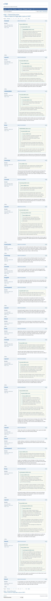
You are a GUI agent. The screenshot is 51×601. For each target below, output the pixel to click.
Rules (15, 9)
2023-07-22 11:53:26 (22, 266)
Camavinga (7, 160)
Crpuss (6, 387)
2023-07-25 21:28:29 (22, 579)
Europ (5, 328)
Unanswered (44, 11)
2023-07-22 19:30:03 (22, 287)
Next (29, 18)
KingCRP (6, 277)
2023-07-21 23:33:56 (22, 244)
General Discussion (13, 14)
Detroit (6, 318)
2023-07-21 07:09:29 (22, 160)
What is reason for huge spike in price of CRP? (18, 16)
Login (30, 9)
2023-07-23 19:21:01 (22, 339)
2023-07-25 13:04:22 (22, 499)
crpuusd (6, 57)
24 (26, 18)
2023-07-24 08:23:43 (22, 427)
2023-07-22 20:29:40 (22, 328)
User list (10, 9)
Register (25, 9)
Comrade (6, 20)
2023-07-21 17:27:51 (22, 206)
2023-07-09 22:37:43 (22, 20)
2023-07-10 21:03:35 (22, 91)
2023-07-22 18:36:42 (22, 277)
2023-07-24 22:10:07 (22, 438)
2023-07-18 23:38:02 (22, 125)
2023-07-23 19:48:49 (22, 358)
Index (5, 9)
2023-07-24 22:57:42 (22, 448)
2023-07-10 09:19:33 (22, 57)
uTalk (6, 4)
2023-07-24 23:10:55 (22, 468)
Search (20, 9)
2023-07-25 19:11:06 (22, 541)
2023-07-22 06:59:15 (22, 255)
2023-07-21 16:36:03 (22, 179)
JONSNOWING (8, 91)
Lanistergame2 (8, 287)
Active (40, 11)
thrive (5, 125)
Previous (8, 18)
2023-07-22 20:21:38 (22, 318)
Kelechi (6, 541)
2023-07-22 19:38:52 (22, 307)
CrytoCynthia (7, 244)
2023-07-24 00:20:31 (22, 387)
